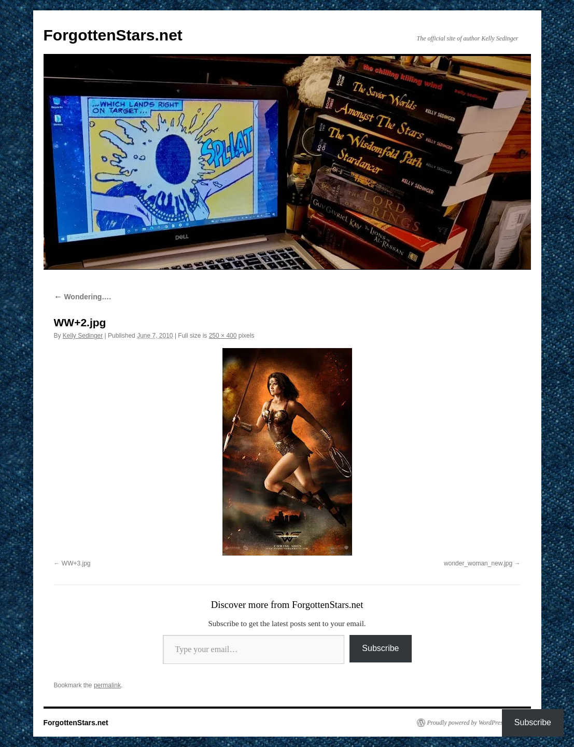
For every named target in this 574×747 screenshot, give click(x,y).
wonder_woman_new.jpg (478, 563)
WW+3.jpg (76, 563)
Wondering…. (82, 297)
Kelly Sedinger (83, 335)
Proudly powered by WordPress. (467, 722)
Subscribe (380, 648)
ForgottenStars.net (113, 35)
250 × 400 (223, 335)
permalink (107, 685)
